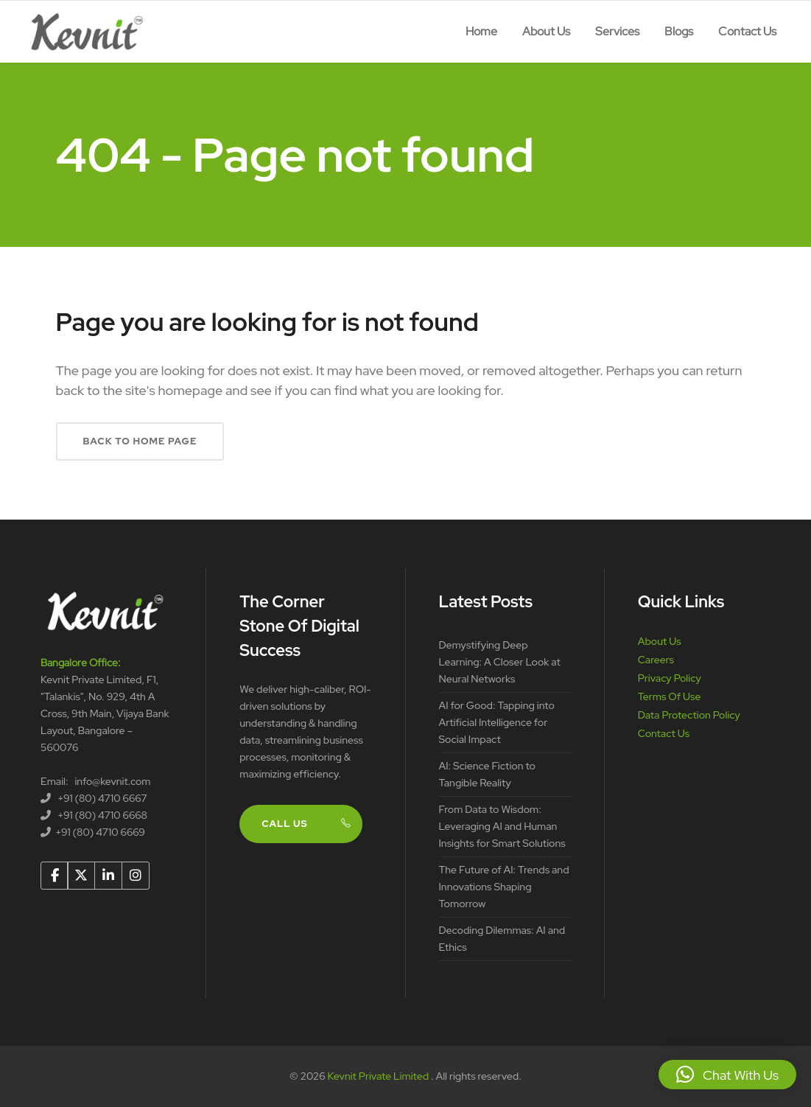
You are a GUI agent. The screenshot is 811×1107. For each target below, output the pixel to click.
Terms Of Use (669, 696)
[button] (727, 1074)
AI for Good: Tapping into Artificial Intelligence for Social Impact (497, 722)
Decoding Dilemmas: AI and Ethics (502, 938)
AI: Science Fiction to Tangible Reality (487, 774)
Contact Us (663, 733)
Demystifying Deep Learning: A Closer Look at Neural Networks (500, 661)
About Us (659, 641)
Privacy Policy (669, 678)
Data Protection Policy (689, 715)
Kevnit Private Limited (379, 1076)
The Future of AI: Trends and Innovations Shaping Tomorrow (504, 886)
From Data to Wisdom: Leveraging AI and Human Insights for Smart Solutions (502, 826)
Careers (656, 659)
